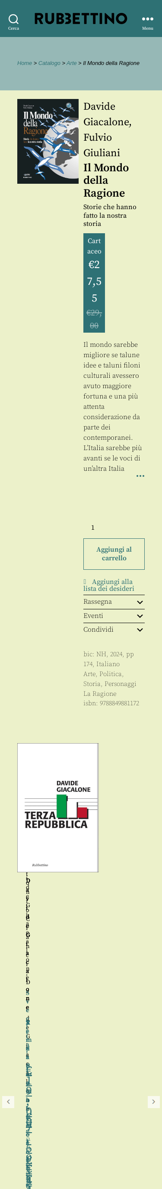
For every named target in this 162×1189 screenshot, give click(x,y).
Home (24, 63)
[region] (81, 856)
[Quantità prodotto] (100, 527)
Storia (92, 684)
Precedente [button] (8, 856)
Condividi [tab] (114, 629)
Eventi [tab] (114, 615)
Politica (110, 674)
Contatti (23, 1141)
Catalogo (49, 63)
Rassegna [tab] (114, 601)
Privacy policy (32, 1160)
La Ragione (99, 694)
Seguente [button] (154, 856)
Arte (71, 63)
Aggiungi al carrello (114, 553)
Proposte (24, 1150)
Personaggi (121, 684)
